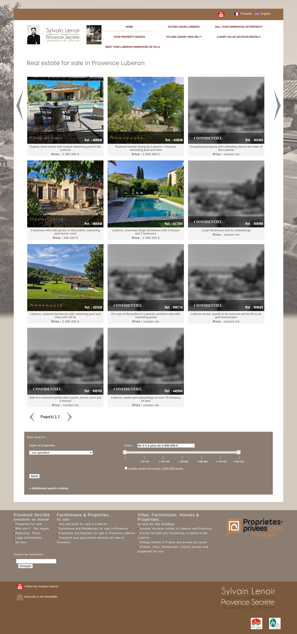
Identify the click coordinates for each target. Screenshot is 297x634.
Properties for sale (28, 524)
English (262, 13)
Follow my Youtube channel (37, 586)
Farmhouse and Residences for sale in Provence (93, 528)
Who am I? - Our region (32, 528)
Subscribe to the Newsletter (37, 596)
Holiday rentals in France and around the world (173, 542)
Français (243, 13)
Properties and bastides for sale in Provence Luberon (96, 533)
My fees (21, 542)
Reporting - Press (27, 533)
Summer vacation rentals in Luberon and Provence (175, 528)
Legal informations (28, 537)
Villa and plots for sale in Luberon (82, 524)
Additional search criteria (50, 488)
